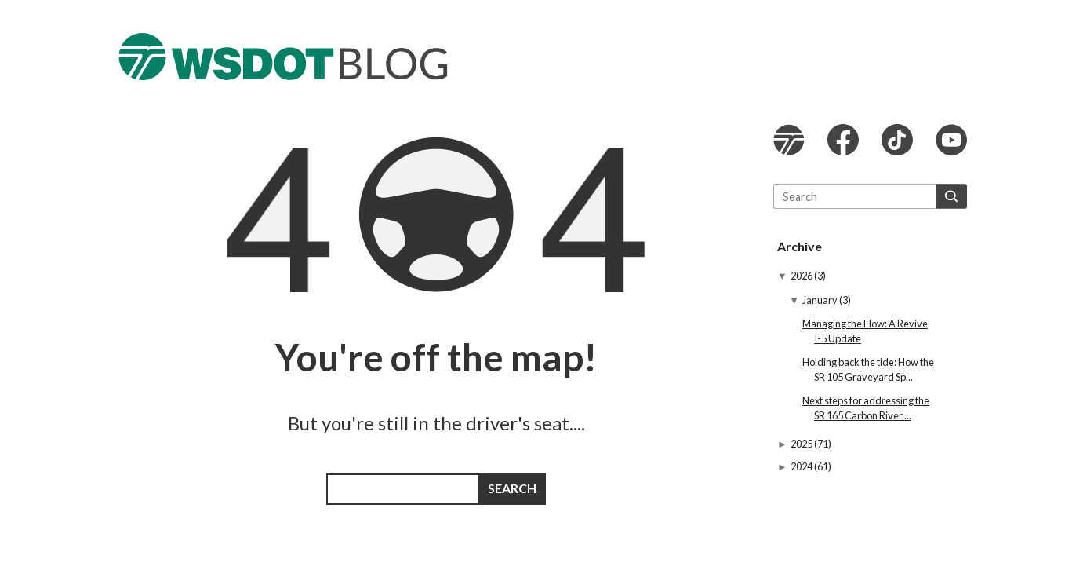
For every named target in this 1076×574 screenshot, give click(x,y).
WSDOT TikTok (897, 139)
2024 (802, 466)
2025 (802, 443)
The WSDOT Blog (283, 56)
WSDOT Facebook (843, 139)
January (820, 300)
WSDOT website (789, 139)
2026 (802, 275)
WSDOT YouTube (951, 139)
